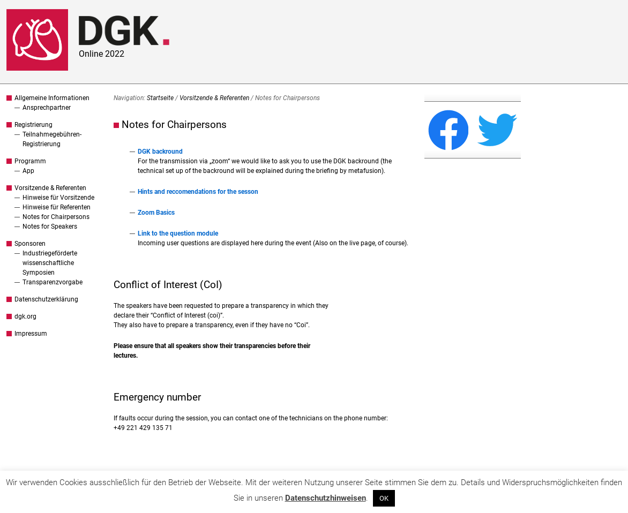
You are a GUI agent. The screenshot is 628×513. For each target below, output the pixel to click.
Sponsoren (30, 243)
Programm (30, 161)
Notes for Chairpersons (56, 217)
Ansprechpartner (47, 107)
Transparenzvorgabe (53, 282)
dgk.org (25, 316)
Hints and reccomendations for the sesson (198, 191)
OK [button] (383, 498)
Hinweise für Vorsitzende (58, 197)
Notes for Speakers (50, 226)
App (28, 171)
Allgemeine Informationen (51, 98)
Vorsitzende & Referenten (50, 188)
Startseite (160, 98)
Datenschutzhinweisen (325, 498)
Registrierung (33, 125)
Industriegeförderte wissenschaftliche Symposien (50, 263)
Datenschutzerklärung (46, 299)
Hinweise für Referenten (57, 207)
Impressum (30, 333)
